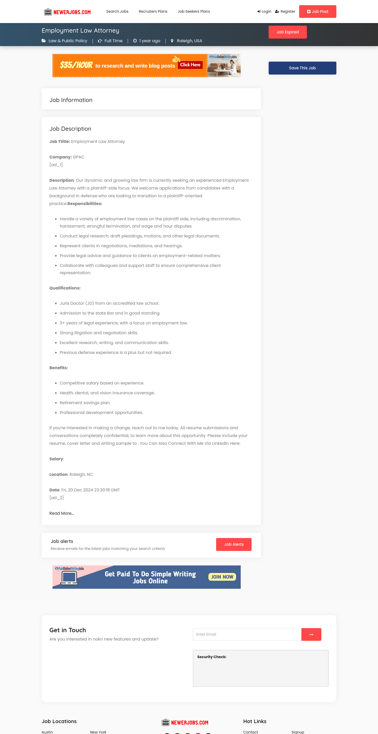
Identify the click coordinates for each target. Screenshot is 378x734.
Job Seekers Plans (194, 11)
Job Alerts (234, 544)
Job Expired (288, 32)
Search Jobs (117, 11)
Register (285, 11)
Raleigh (184, 41)
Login (264, 11)
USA (197, 41)
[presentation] (236, 672)
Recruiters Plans (153, 11)
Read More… (61, 513)
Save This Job (302, 68)
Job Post (317, 11)
